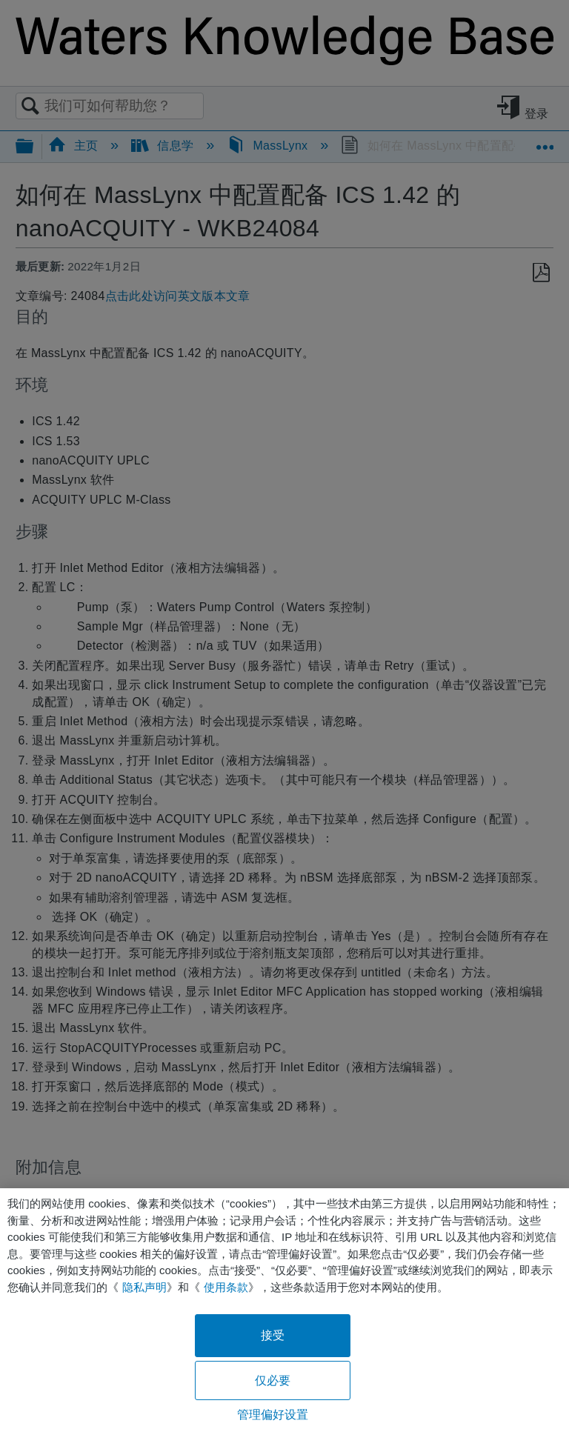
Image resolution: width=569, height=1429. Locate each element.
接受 (272, 1335)
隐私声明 (144, 1287)
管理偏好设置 (273, 1414)
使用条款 (226, 1287)
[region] (284, 1308)
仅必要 (272, 1380)
